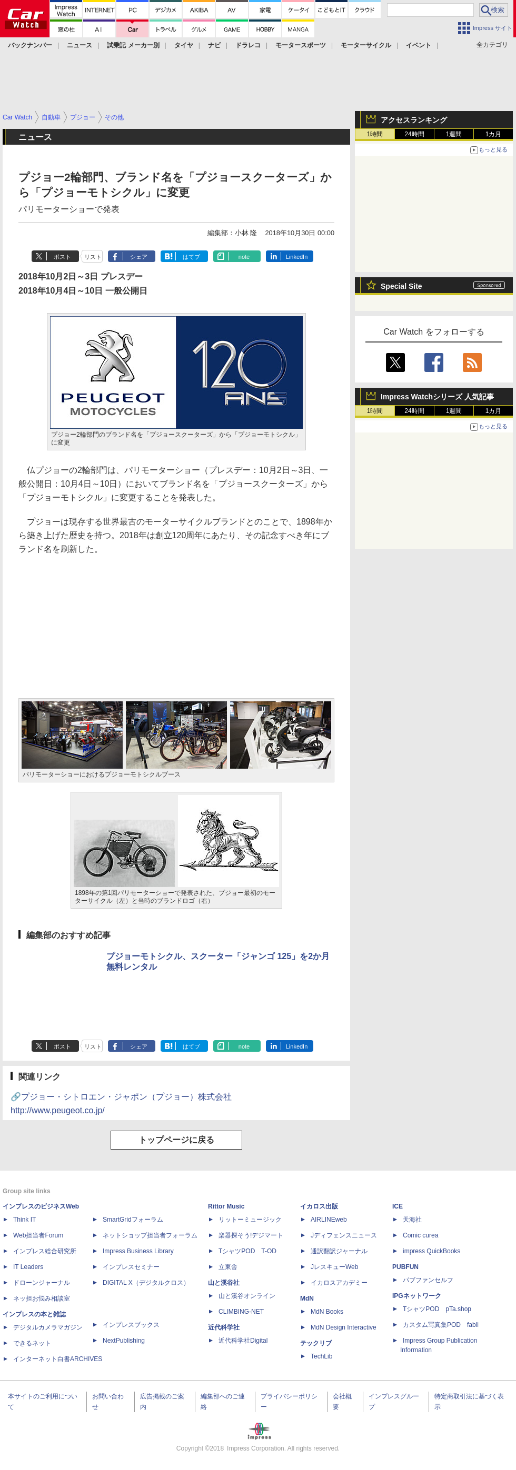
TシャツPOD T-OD (247, 1251)
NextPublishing (124, 1340)
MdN (307, 1298)
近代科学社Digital (243, 1340)
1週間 (454, 134)
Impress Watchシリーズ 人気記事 (437, 396)
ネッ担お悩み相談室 (41, 1298)
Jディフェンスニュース (344, 1235)
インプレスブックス (131, 1324)
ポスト (62, 257)
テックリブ (316, 1343)
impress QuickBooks (431, 1251)
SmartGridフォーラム (133, 1219)
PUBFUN (405, 1267)
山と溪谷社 (224, 1282)
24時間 (414, 134)
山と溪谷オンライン (247, 1296)
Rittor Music (226, 1206)
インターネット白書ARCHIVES (57, 1359)
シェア (138, 257)
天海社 (412, 1219)
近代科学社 (224, 1327)
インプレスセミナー (131, 1267)
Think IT (24, 1219)
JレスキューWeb (334, 1267)
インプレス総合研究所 (44, 1251)
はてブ (191, 257)
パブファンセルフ (428, 1280)
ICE (397, 1206)
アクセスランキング (414, 120)
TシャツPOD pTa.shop (437, 1309)
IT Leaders (28, 1267)
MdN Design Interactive (343, 1327)
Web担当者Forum (38, 1235)
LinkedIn (297, 257)
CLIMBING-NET (241, 1311)
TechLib (321, 1356)
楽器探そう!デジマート (251, 1235)
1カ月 (493, 134)
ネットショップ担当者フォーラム (150, 1235)
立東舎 (228, 1267)
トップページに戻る (176, 1139)
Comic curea (420, 1235)
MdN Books (327, 1311)
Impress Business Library (138, 1251)
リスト (93, 257)
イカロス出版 (319, 1206)
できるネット (32, 1343)
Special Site (401, 286)
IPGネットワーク (416, 1296)
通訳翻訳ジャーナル (339, 1251)
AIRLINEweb (329, 1219)
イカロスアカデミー (339, 1282)
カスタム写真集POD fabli (441, 1324)
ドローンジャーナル (41, 1282)
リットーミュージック (250, 1219)
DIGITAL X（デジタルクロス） (146, 1282)
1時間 (375, 134)
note (244, 257)
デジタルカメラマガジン (48, 1327)
